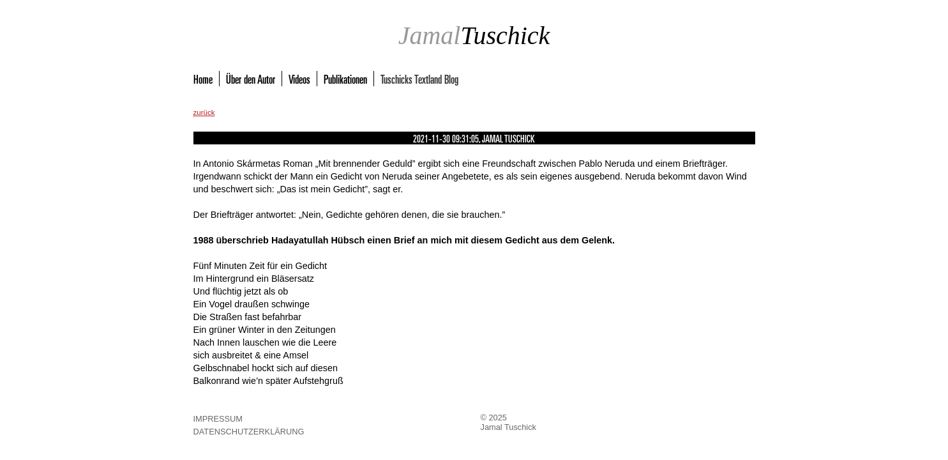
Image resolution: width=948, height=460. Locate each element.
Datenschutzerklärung (249, 431)
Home (203, 78)
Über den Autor (250, 78)
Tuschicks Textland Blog (419, 78)
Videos (299, 78)
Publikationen (345, 78)
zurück (204, 112)
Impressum (218, 419)
